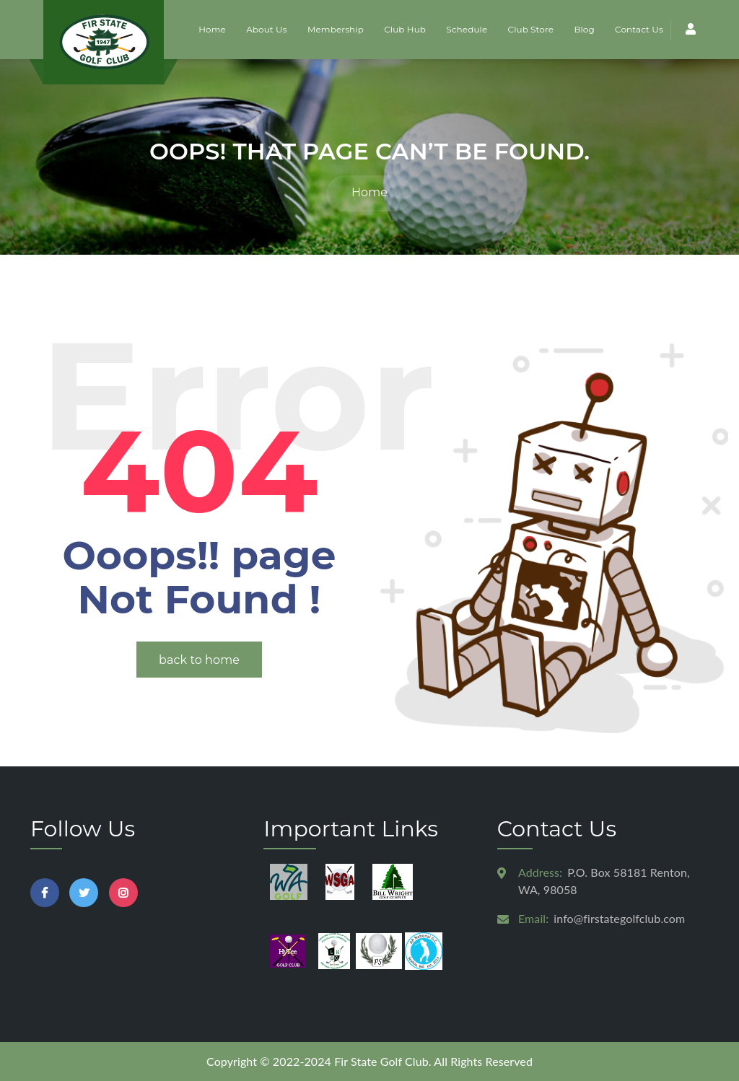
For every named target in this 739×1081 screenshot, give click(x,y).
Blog (584, 29)
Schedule (466, 29)
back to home (199, 660)
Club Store (531, 29)
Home (212, 29)
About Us (266, 29)
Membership (335, 29)
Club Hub (405, 29)
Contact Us (639, 29)
